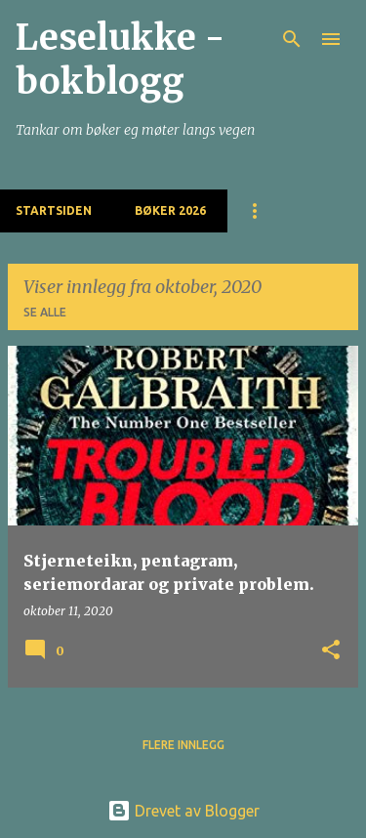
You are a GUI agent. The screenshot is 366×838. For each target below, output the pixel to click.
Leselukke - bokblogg (120, 60)
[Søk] (292, 39)
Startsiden (54, 210)
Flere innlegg (183, 744)
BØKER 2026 (170, 210)
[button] (331, 651)
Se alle (44, 312)
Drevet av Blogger (183, 810)
